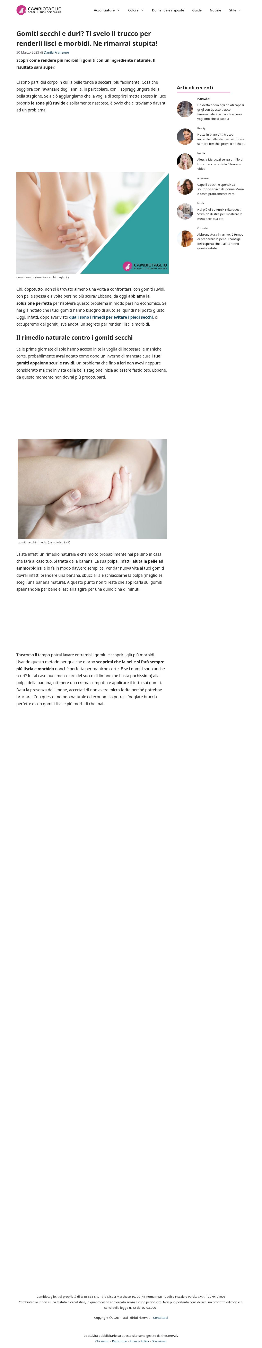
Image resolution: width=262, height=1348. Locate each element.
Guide (197, 10)
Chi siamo (102, 1341)
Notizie (215, 10)
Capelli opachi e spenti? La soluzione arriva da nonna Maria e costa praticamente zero (220, 189)
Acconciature (109, 10)
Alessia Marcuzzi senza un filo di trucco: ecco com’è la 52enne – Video (220, 164)
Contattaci (160, 1317)
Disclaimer (159, 1341)
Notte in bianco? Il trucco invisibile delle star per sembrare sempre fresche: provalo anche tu (221, 139)
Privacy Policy (139, 1341)
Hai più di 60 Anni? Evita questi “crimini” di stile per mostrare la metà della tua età (219, 214)
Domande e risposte (168, 10)
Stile (237, 10)
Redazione (119, 1341)
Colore (138, 10)
